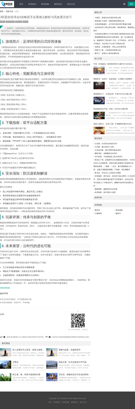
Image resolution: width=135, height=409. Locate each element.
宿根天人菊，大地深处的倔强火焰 (108, 50)
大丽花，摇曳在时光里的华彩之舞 (108, 18)
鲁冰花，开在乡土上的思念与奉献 (108, 173)
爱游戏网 (119, 210)
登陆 (131, 4)
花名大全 (71, 4)
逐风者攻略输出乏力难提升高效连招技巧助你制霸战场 (28, 337)
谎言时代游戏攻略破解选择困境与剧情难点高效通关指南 (74, 337)
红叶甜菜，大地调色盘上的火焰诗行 (109, 157)
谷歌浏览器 (5, 288)
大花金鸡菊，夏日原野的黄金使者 (108, 150)
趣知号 (118, 213)
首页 (21, 4)
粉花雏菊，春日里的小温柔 (105, 192)
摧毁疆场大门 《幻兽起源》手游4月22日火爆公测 (112, 94)
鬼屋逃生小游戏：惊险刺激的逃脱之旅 (109, 21)
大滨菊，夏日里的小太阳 (104, 147)
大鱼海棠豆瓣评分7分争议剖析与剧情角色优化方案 (114, 34)
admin (3, 22)
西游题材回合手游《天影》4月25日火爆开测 (110, 109)
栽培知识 (58, 4)
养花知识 (32, 4)
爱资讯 (97, 210)
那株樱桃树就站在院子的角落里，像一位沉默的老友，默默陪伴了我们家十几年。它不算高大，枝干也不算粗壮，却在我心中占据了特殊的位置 (113, 40)
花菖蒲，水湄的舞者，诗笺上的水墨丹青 (110, 47)
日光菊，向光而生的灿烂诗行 (106, 144)
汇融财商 (98, 213)
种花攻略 (45, 4)
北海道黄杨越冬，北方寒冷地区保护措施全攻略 (113, 24)
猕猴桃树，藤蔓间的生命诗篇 (106, 189)
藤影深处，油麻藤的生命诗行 (106, 153)
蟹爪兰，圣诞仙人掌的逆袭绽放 (107, 53)
